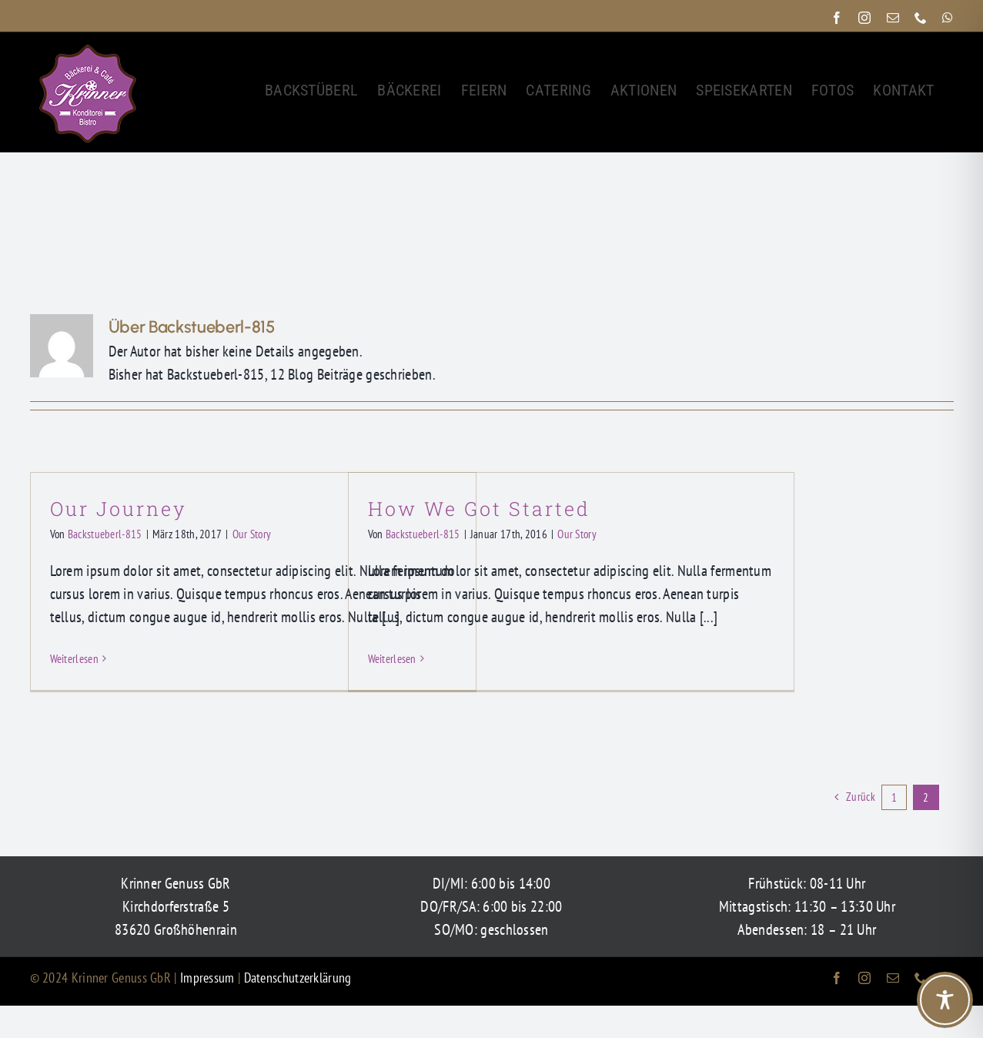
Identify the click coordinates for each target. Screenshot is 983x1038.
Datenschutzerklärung (298, 977)
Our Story (252, 534)
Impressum (209, 977)
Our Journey (118, 508)
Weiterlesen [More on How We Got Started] (392, 658)
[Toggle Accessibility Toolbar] (944, 999)
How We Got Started (479, 508)
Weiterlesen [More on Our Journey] (74, 658)
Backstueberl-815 (105, 534)
